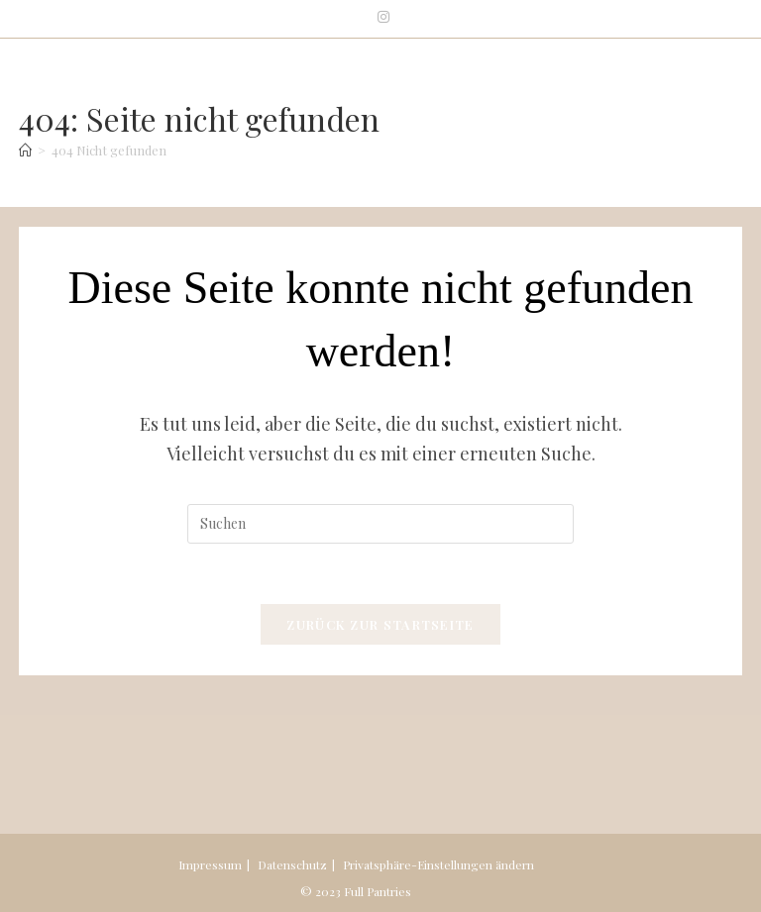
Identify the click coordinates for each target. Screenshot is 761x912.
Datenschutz (292, 864)
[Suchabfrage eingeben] (380, 524)
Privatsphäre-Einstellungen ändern (438, 864)
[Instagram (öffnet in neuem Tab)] (380, 17)
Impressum (210, 864)
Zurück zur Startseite (380, 624)
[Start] (25, 150)
